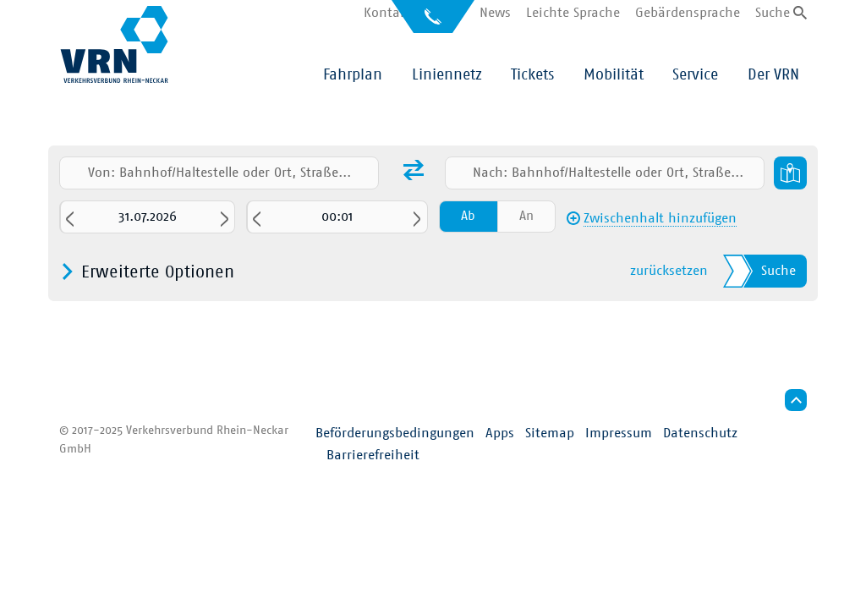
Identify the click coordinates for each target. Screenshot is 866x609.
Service (695, 75)
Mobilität (614, 75)
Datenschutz (700, 433)
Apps (499, 433)
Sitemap (549, 433)
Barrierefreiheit (372, 455)
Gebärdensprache (687, 12)
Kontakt (388, 12)
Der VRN (773, 75)
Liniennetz (447, 75)
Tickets (532, 75)
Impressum (618, 433)
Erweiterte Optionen (157, 272)
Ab (468, 216)
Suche (772, 12)
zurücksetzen (669, 270)
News (495, 12)
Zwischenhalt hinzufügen (660, 218)
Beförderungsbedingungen (394, 433)
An (526, 216)
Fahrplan (352, 75)
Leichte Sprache (573, 12)
